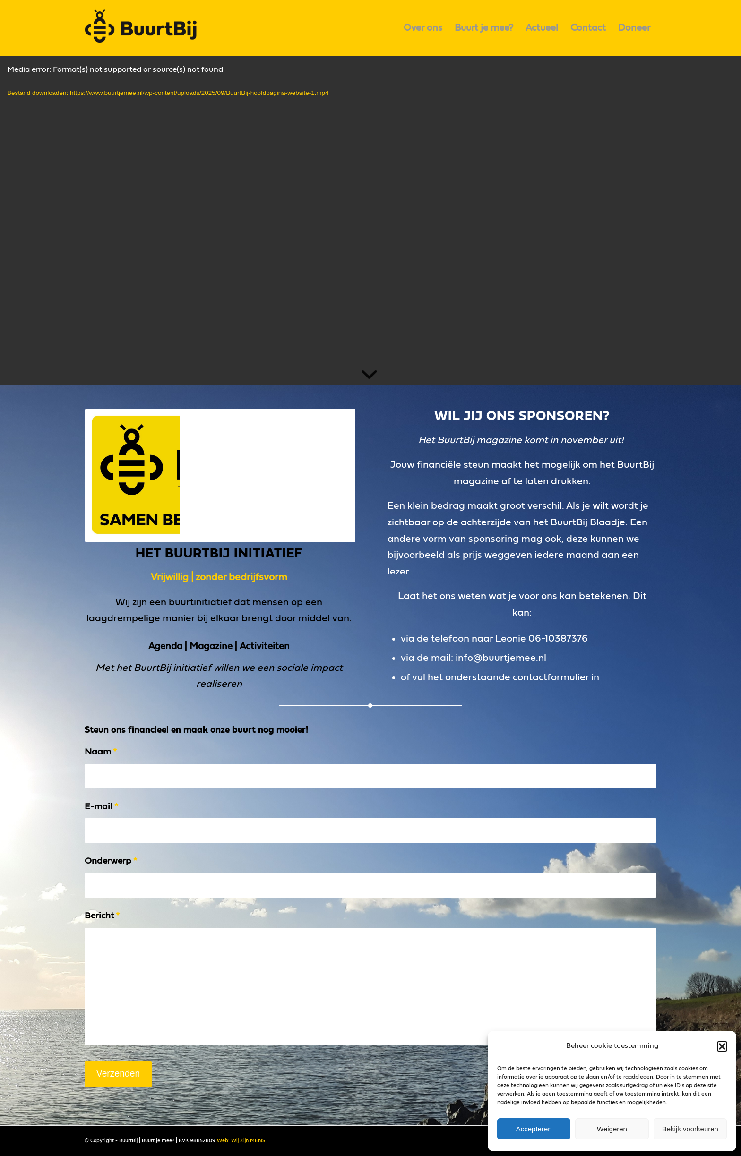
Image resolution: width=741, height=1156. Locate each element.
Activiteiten (265, 646)
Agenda (165, 646)
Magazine (211, 646)
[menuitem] (422, 27)
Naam (101, 751)
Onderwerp (111, 860)
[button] (722, 1046)
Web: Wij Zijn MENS (241, 1140)
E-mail (101, 806)
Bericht (102, 915)
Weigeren (612, 1129)
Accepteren (534, 1129)
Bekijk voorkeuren (690, 1129)
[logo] (144, 27)
